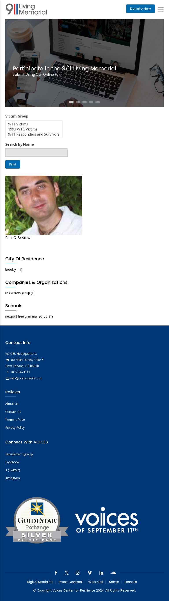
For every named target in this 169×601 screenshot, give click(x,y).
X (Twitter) (12, 470)
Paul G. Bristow (17, 237)
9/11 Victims (34, 124)
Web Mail (95, 581)
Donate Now (140, 9)
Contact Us (13, 412)
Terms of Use (15, 419)
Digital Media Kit (40, 581)
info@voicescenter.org (23, 378)
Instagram (12, 478)
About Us (11, 404)
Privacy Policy (15, 427)
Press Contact (71, 581)
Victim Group (16, 116)
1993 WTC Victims (34, 129)
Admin (114, 581)
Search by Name (19, 144)
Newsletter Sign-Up (19, 454)
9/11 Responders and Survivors (34, 134)
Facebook (12, 462)
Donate (131, 581)
